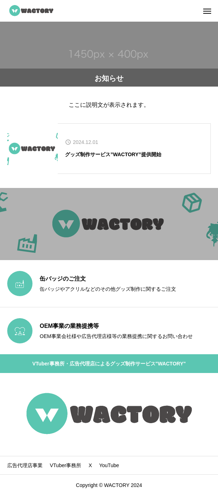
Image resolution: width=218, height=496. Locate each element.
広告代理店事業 (25, 465)
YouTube (109, 465)
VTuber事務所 (65, 465)
